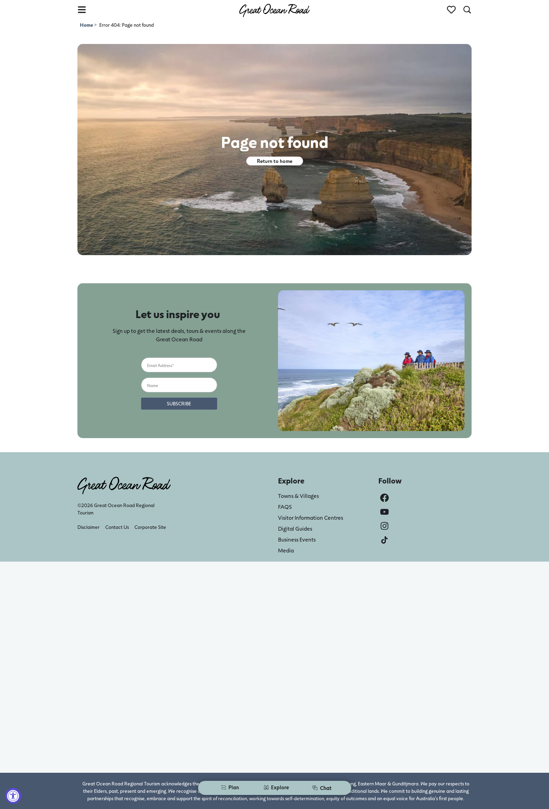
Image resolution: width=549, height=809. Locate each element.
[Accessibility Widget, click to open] (13, 796)
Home (87, 25)
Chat (322, 788)
